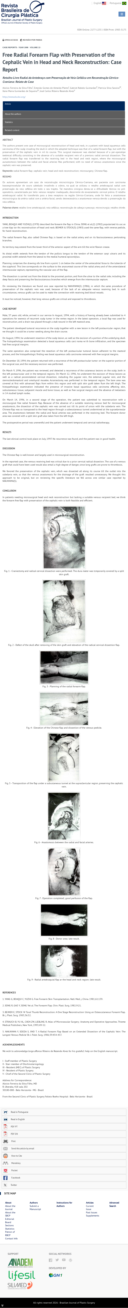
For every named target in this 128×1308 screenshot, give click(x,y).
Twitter (10, 1185)
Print (9, 1141)
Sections (9, 1225)
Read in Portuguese (15, 1112)
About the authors (13, 114)
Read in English (14, 1119)
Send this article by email (18, 1148)
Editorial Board (9, 1220)
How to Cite (12, 1155)
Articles (90, 1202)
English (100, 3)
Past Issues (91, 1212)
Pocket (10, 1170)
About (8, 1202)
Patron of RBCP (10, 1233)
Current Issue (90, 1208)
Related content (12, 130)
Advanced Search (114, 1204)
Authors (34, 1202)
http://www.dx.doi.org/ (14, 96)
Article (8, 103)
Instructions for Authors (64, 1204)
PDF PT (10, 1126)
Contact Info (11, 1238)
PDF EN (10, 1134)
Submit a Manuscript (35, 1208)
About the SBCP (10, 1214)
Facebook (11, 1177)
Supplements (92, 1215)
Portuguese (118, 3)
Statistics (9, 122)
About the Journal (10, 1208)
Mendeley (11, 1163)
